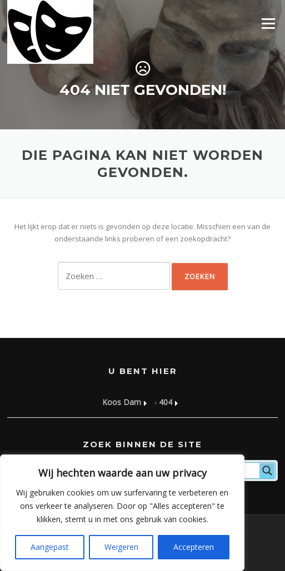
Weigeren (121, 547)
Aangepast (50, 547)
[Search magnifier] (267, 470)
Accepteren (193, 547)
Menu (268, 23)
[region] (122, 512)
